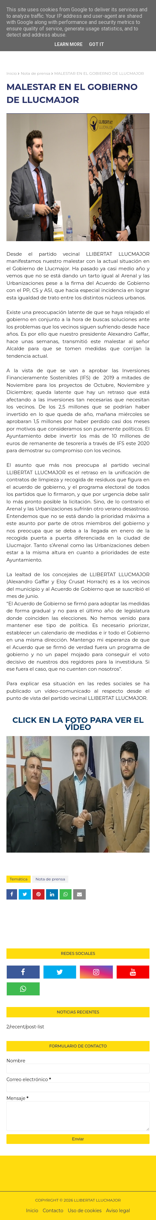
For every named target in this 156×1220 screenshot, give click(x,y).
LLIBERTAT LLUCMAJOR (97, 1200)
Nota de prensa (35, 73)
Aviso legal (118, 1211)
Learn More (68, 44)
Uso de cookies (85, 1211)
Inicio (11, 73)
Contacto (53, 1211)
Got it (96, 44)
